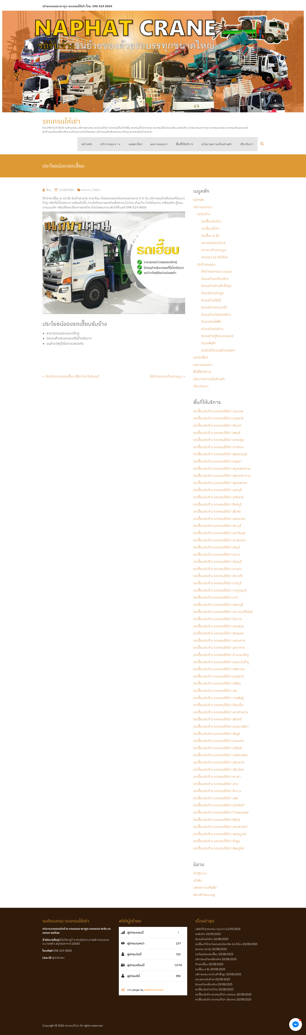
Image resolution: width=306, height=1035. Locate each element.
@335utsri (58, 958)
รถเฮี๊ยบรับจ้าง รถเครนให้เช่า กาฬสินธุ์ (218, 698)
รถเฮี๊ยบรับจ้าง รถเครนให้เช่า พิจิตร (216, 820)
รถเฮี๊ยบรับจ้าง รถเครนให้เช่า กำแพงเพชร (221, 812)
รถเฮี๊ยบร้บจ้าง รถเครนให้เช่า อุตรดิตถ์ (218, 805)
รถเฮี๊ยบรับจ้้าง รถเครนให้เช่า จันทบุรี (217, 561)
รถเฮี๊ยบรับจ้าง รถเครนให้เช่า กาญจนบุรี (219, 590)
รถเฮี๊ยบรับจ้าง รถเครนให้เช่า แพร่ (215, 798)
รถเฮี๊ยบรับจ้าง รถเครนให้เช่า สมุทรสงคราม (222, 468)
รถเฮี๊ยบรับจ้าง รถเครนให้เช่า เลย (215, 691)
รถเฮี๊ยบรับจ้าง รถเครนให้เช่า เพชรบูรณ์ (219, 834)
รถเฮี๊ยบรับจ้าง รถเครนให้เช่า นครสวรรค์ (220, 827)
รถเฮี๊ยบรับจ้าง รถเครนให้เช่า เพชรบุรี (218, 605)
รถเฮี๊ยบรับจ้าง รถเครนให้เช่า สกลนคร (218, 633)
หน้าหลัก (86, 144)
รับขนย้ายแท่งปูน (212, 293)
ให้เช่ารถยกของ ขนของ (216, 271)
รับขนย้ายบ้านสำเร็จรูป (216, 286)
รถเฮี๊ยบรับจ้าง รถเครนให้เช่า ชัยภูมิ (216, 734)
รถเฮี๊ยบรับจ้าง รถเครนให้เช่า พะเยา (217, 776)
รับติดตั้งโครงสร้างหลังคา (218, 350)
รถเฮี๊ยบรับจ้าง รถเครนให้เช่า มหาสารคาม (220, 712)
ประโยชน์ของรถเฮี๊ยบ (206, 954)
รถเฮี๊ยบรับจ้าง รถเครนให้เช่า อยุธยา (217, 461)
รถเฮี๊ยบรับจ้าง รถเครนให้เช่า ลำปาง (217, 791)
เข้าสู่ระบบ (200, 873)
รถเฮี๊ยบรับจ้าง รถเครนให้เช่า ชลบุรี (216, 547)
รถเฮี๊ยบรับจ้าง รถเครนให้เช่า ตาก (215, 597)
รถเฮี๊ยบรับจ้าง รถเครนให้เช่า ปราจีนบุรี (219, 533)
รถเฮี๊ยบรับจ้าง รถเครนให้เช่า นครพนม (218, 626)
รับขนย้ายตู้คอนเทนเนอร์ (217, 336)
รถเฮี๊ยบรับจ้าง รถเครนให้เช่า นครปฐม (218, 440)
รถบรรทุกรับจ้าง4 (213, 243)
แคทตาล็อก (135, 144)
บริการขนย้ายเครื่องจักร (208, 959)
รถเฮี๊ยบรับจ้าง (211, 221)
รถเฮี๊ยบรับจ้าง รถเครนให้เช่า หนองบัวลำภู (221, 662)
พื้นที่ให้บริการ (184, 144)
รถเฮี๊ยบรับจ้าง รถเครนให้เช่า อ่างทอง (218, 447)
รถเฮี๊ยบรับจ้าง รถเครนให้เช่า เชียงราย (218, 762)
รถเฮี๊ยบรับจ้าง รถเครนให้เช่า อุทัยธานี (218, 497)
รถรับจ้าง (203, 214)
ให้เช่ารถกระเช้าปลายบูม (167, 376)
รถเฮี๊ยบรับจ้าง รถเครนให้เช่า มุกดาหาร (219, 647)
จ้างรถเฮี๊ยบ (201, 964)
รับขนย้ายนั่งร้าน (212, 329)
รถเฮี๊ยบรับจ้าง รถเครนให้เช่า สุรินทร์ (217, 719)
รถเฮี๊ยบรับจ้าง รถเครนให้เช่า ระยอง (217, 569)
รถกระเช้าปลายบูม (213, 250)
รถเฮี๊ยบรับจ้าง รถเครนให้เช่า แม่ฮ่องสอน (220, 755)
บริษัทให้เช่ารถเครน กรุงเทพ (210, 929)
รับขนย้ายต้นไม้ (211, 300)
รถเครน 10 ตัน (203, 949)
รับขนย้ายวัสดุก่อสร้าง (216, 314)
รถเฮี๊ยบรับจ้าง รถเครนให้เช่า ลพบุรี (216, 433)
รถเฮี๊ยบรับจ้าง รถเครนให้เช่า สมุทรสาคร (220, 483)
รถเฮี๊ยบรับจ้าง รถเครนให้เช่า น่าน (215, 784)
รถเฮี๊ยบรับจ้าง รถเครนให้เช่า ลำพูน (216, 841)
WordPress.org (204, 895)
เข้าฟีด (197, 880)
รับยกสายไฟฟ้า (211, 321)
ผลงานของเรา (159, 144)
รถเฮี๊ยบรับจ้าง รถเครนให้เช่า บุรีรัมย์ (217, 748)
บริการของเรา (109, 144)
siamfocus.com (153, 990)
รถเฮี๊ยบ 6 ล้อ (210, 236)
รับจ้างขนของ (206, 264)
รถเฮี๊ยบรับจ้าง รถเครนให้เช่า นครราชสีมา (220, 726)
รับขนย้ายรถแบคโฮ (214, 307)
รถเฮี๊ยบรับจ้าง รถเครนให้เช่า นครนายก (219, 519)
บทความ (86, 190)
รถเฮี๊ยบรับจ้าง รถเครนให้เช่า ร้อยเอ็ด (218, 705)
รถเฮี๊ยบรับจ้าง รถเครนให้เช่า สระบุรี (217, 526)
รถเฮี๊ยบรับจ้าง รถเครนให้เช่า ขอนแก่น (218, 741)
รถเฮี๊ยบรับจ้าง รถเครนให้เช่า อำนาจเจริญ (221, 655)
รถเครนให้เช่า (61, 121)
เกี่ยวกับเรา (247, 144)
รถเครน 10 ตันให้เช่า (214, 257)
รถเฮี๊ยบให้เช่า (210, 228)
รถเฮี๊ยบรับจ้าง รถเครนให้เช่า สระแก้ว (218, 576)
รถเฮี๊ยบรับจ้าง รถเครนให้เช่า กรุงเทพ (218, 411)
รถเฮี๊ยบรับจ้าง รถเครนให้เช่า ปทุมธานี (218, 418)
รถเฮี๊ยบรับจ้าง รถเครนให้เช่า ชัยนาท (217, 425)
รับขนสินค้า (208, 343)
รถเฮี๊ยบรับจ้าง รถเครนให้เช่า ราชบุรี (217, 583)
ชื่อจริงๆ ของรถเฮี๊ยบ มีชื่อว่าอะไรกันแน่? (70, 376)
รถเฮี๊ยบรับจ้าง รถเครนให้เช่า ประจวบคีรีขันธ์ (223, 612)
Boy (48, 190)
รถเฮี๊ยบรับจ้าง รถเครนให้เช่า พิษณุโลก (218, 848)
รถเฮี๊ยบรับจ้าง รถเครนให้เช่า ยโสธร (217, 683)
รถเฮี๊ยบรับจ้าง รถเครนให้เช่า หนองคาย (219, 640)
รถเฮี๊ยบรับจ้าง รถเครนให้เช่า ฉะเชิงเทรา (219, 540)
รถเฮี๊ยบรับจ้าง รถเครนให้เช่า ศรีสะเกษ (218, 669)
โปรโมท (96, 190)
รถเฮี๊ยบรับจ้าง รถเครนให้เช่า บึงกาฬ (217, 619)
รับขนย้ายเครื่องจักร (215, 279)
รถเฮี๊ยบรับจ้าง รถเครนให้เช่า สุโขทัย (217, 511)
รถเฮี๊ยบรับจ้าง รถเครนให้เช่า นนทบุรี (217, 490)
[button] (295, 1024)
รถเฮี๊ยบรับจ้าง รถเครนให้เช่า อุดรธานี (218, 676)
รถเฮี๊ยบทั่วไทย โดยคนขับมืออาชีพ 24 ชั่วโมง (218, 944)
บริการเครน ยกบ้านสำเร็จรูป (210, 974)
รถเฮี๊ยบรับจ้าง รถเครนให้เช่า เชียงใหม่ (218, 769)
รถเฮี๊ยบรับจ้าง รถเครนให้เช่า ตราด (216, 554)
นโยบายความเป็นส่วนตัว (216, 144)
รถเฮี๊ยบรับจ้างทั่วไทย (206, 989)
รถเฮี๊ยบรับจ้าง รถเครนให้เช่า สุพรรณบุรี (220, 454)
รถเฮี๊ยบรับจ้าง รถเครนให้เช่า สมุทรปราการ (222, 476)
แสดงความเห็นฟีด (205, 887)
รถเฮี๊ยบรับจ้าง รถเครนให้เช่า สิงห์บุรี (217, 504)
